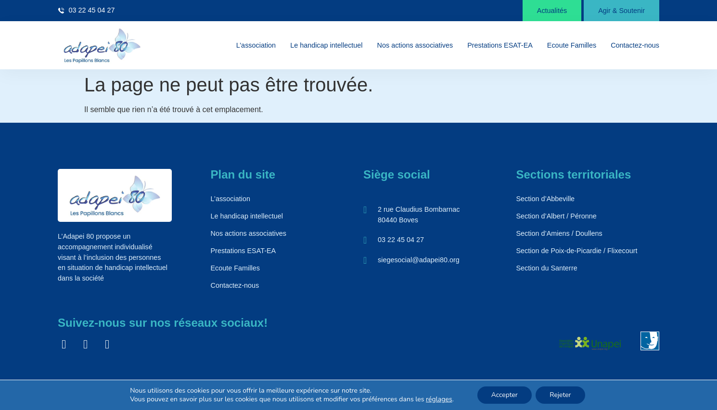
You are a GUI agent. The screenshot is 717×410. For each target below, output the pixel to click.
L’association (256, 45)
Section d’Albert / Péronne (556, 216)
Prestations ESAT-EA (500, 45)
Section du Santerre (546, 268)
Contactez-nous (635, 45)
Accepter (503, 394)
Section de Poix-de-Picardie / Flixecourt (577, 251)
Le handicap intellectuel (326, 45)
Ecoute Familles (571, 45)
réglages (438, 399)
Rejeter (561, 394)
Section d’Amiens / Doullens (559, 233)
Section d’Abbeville (545, 199)
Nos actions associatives (415, 45)
